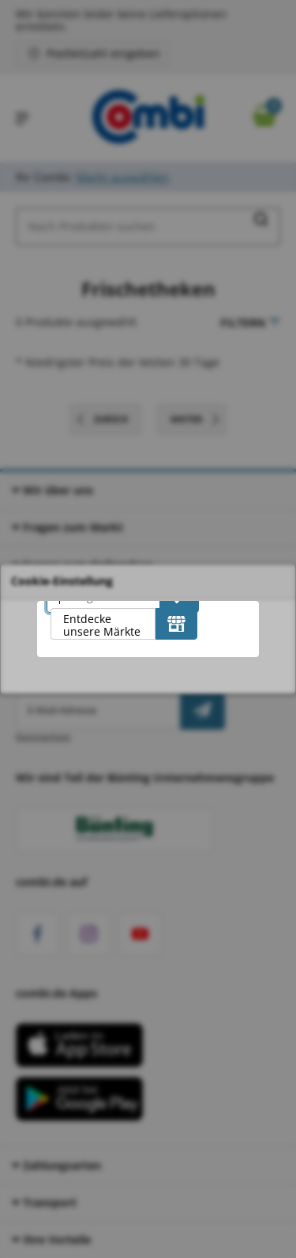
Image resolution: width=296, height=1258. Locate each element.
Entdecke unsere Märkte (102, 625)
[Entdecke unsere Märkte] (176, 624)
